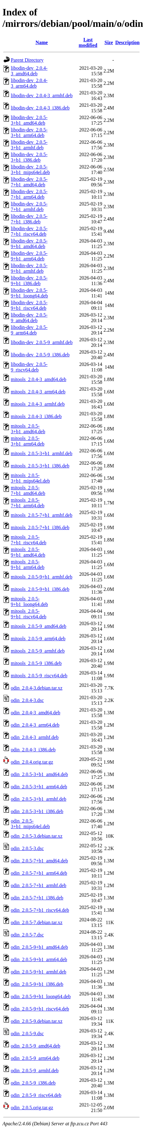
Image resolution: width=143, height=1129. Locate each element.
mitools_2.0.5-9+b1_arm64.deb (27, 564)
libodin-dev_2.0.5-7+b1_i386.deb (29, 219)
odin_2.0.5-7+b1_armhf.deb (38, 885)
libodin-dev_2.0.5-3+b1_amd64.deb (29, 120)
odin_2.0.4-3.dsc (27, 700)
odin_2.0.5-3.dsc (27, 848)
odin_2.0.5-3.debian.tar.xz (37, 836)
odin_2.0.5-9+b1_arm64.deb (39, 959)
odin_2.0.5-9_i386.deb (33, 1082)
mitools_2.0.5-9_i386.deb (36, 663)
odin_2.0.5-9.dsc (27, 1033)
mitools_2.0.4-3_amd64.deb (38, 379)
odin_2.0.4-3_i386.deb (33, 749)
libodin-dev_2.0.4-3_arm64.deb (29, 83)
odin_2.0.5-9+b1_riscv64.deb (40, 1008)
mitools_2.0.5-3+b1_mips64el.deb (30, 478)
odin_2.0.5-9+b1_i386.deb (37, 984)
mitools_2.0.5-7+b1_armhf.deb (41, 515)
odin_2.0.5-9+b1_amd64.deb (39, 947)
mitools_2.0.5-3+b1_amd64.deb (28, 428)
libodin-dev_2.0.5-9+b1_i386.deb (29, 280)
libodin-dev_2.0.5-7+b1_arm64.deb (29, 194)
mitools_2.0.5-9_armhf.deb (38, 651)
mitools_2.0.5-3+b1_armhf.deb (41, 453)
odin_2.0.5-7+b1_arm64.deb (39, 873)
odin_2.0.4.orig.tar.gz (32, 762)
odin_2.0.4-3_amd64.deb (35, 712)
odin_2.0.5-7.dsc (27, 934)
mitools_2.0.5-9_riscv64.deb (39, 675)
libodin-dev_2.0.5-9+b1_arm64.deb (29, 256)
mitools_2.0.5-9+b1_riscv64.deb (28, 613)
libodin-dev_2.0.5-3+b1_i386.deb (29, 157)
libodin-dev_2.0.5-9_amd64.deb (29, 317)
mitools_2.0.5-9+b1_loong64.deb (29, 601)
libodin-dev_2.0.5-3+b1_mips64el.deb (30, 169)
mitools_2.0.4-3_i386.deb (36, 416)
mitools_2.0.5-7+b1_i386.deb (40, 527)
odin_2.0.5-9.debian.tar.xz (37, 1021)
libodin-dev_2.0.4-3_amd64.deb (29, 70)
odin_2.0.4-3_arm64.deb (35, 725)
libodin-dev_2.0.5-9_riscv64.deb (29, 367)
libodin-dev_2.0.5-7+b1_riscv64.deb (29, 231)
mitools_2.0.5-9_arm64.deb (38, 638)
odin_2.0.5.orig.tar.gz (32, 1107)
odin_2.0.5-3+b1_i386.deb (37, 811)
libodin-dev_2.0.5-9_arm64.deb (29, 330)
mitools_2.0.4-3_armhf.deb (38, 404)
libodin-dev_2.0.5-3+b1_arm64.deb (29, 132)
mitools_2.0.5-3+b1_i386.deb (40, 465)
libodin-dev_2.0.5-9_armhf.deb (41, 342)
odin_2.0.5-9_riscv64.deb (36, 1095)
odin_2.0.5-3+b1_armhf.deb (38, 799)
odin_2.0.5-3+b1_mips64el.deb (30, 823)
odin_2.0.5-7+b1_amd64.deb (39, 860)
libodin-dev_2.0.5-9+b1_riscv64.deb (29, 305)
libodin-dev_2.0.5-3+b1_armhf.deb (29, 144)
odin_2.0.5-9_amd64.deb (35, 1045)
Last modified (88, 42)
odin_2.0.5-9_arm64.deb (35, 1058)
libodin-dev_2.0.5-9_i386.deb (40, 354)
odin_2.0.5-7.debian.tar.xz (37, 922)
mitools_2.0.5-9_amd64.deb (38, 626)
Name (41, 42)
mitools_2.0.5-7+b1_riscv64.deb (28, 539)
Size (108, 42)
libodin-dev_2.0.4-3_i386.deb (40, 107)
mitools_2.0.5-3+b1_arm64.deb (27, 441)
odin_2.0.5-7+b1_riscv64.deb (40, 910)
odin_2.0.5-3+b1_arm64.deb (39, 786)
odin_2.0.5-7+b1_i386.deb (37, 897)
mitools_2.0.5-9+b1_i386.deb (40, 589)
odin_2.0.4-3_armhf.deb (35, 737)
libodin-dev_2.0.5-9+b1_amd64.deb (29, 243)
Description (127, 42)
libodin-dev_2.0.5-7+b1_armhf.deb (29, 206)
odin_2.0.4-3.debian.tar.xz (37, 688)
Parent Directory (27, 60)
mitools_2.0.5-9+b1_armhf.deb (41, 576)
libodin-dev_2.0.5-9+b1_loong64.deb (29, 293)
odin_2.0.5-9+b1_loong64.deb (41, 996)
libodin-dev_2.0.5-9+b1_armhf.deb (29, 268)
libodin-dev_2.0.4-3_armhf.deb (41, 95)
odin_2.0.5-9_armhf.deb (35, 1070)
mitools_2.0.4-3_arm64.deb (38, 391)
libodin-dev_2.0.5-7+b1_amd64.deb (29, 181)
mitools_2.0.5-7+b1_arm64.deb (27, 502)
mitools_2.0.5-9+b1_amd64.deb (28, 552)
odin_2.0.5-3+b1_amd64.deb (39, 774)
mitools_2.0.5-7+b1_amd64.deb (28, 490)
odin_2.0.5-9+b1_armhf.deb (38, 971)
